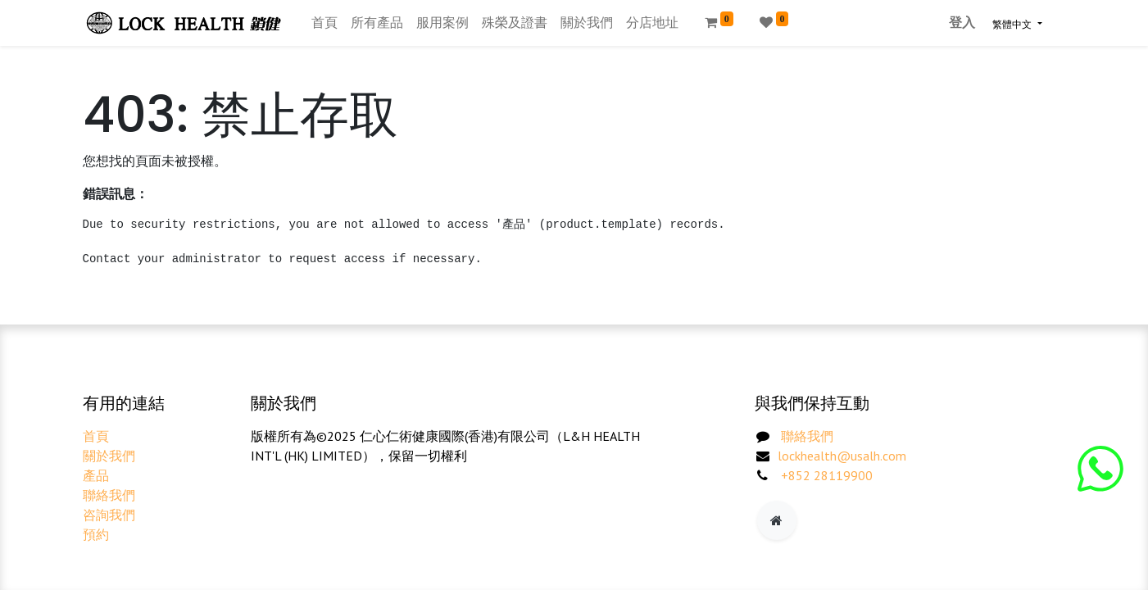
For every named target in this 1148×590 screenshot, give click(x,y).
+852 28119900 (827, 475)
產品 (96, 475)
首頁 (96, 436)
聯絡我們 (109, 495)
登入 (962, 23)
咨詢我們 (109, 514)
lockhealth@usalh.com (842, 455)
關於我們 (109, 455)
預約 (96, 534)
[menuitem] (324, 23)
